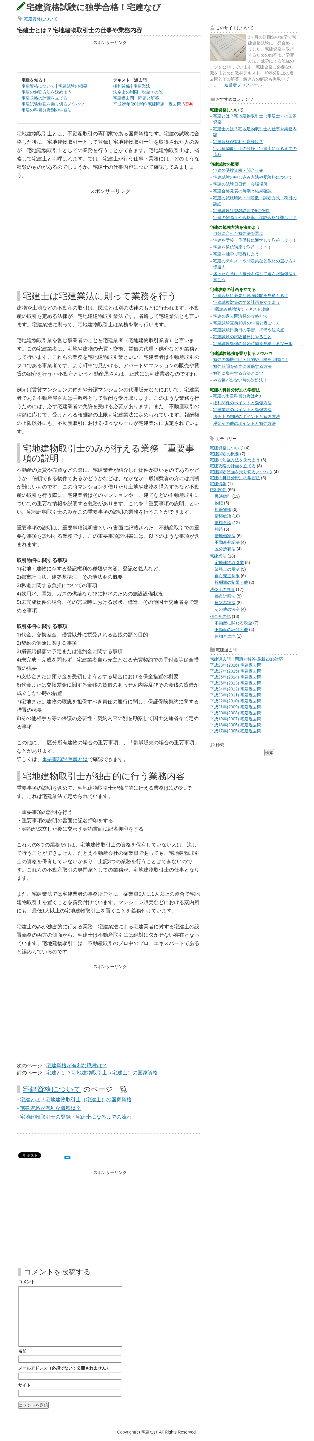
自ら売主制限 (227, 575)
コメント (26, 1281)
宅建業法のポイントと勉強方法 (242, 409)
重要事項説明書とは (65, 759)
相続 (219, 529)
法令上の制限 (125, 92)
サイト (24, 1385)
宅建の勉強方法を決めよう (46, 92)
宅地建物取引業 (229, 562)
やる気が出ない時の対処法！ (240, 380)
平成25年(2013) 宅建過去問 (235, 683)
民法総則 (223, 496)
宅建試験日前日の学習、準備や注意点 (248, 329)
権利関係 (121, 86)
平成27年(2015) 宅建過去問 (235, 671)
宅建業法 (141, 86)
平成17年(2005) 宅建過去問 (235, 730)
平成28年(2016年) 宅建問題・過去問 (147, 104)
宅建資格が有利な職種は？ (76, 1065)
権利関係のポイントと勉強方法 (242, 402)
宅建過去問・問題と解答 (136, 98)
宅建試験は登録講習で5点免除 (241, 210)
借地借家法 (225, 535)
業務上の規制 (227, 569)
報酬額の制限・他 (231, 582)
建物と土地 (225, 636)
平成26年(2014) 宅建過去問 (235, 677)
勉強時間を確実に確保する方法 (242, 366)
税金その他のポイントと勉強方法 (244, 423)
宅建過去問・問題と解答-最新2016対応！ (248, 659)
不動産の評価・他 (231, 629)
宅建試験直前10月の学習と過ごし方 (247, 323)
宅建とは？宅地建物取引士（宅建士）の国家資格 (102, 1073)
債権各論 (223, 522)
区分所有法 (225, 548)
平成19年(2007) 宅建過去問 (235, 718)
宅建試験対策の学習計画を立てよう (246, 302)
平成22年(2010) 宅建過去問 (235, 701)
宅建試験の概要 (72, 86)
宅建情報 (218, 483)
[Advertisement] (108, 56)
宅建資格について (41, 18)
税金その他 (152, 92)
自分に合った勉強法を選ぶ (238, 233)
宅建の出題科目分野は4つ (237, 395)
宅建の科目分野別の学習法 (46, 110)
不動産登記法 (227, 542)
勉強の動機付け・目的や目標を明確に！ (250, 359)
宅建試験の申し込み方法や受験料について (253, 177)
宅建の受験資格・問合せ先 (238, 170)
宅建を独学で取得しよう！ (238, 254)
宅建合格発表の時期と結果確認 (242, 191)
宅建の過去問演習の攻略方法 (240, 316)
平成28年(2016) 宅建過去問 (235, 665)
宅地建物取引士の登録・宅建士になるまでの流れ (76, 1117)
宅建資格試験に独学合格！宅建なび (93, 7)
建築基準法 (225, 602)
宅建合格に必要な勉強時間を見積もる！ (250, 295)
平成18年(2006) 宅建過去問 (235, 724)
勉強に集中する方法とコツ (238, 373)
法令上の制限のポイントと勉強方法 (246, 416)
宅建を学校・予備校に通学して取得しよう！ (255, 240)
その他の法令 (227, 609)
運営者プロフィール (243, 84)
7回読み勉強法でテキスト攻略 (241, 309)
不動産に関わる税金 (233, 623)
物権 (219, 502)
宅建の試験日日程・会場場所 (240, 184)
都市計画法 (225, 596)
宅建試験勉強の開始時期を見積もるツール (253, 343)
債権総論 (223, 516)
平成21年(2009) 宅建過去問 (235, 707)
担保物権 (223, 509)
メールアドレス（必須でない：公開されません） (64, 1368)
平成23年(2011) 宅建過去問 (235, 695)
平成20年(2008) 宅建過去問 (235, 712)
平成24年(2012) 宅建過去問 (235, 689)
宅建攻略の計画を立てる (44, 98)
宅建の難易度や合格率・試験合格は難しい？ (255, 217)
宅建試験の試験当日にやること (242, 336)
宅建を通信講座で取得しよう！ (242, 247)
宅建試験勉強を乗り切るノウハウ (52, 104)
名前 (22, 1351)
